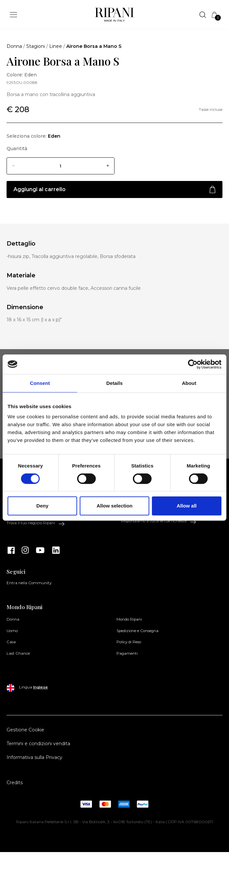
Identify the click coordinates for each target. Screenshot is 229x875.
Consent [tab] (40, 383)
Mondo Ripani (129, 619)
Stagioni (35, 46)
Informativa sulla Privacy (34, 757)
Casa (11, 642)
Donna (14, 46)
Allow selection (114, 505)
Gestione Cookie (25, 730)
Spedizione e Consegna (137, 630)
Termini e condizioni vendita (38, 743)
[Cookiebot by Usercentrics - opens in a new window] (192, 364)
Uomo (12, 630)
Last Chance (18, 653)
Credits (15, 783)
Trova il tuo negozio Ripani (36, 523)
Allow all (187, 505)
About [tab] (189, 383)
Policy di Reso (128, 642)
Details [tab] (114, 383)
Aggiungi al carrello (114, 189)
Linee (55, 46)
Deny (42, 505)
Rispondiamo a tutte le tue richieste (159, 521)
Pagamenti (127, 653)
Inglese (40, 687)
